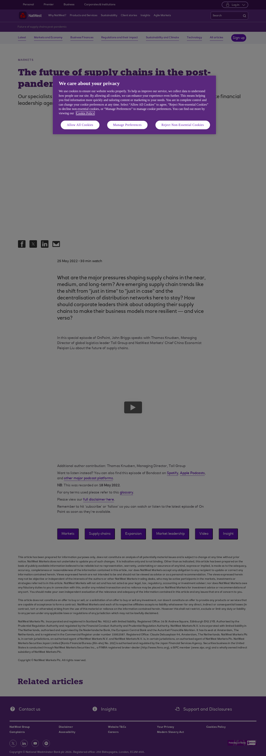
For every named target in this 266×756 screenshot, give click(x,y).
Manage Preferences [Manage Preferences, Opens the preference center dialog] (127, 125)
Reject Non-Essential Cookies (183, 125)
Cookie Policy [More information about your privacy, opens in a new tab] (85, 113)
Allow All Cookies (80, 125)
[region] (134, 105)
